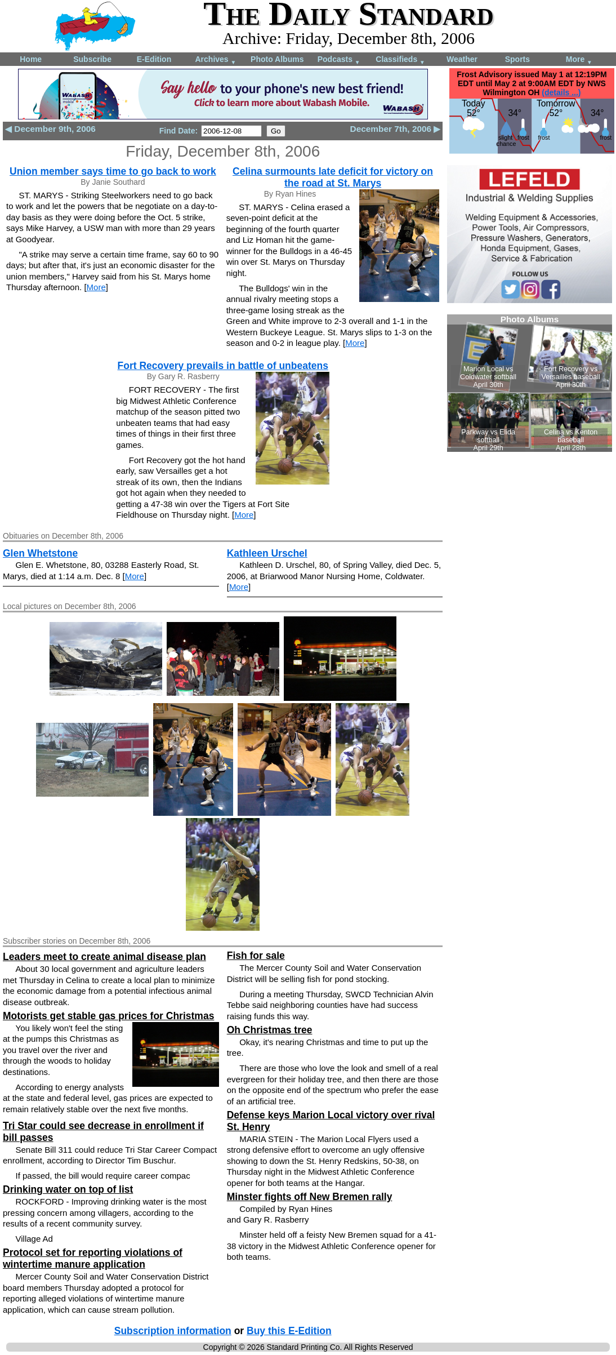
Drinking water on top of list (68, 1189)
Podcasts (339, 60)
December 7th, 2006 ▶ (395, 129)
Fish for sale (256, 955)
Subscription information (172, 1330)
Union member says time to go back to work (113, 171)
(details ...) (561, 92)
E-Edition (154, 59)
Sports (517, 59)
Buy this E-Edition (289, 1330)
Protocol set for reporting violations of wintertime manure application (92, 1258)
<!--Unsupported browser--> (529, 383)
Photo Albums (277, 59)
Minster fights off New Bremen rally (309, 1196)
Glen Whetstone (40, 553)
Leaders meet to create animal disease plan (104, 956)
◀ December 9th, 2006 (50, 129)
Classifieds (400, 60)
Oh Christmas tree (270, 1030)
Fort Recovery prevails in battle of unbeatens (223, 365)
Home (31, 59)
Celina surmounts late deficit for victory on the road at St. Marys (333, 177)
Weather (462, 59)
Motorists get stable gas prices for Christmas (108, 1015)
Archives (215, 60)
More (579, 60)
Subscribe (92, 59)
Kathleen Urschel (267, 553)
